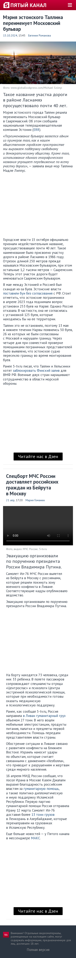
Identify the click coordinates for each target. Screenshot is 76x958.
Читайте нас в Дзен (38, 456)
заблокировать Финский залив (36, 370)
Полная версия (38, 949)
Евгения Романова (39, 35)
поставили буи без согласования (27, 293)
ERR (36, 129)
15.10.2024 (10, 35)
